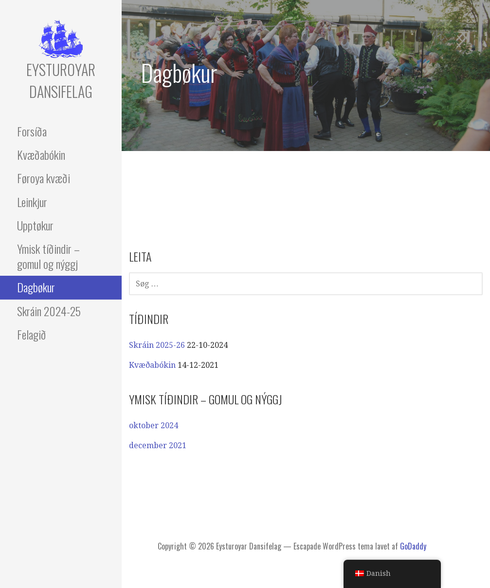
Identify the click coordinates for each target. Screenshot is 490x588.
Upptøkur (35, 225)
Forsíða (32, 131)
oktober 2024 (153, 425)
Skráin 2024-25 (49, 311)
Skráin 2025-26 (157, 345)
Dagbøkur (36, 287)
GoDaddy (413, 546)
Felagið (31, 334)
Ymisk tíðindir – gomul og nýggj (48, 256)
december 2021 (157, 445)
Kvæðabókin (41, 154)
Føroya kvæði (43, 178)
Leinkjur (32, 201)
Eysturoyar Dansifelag (60, 80)
